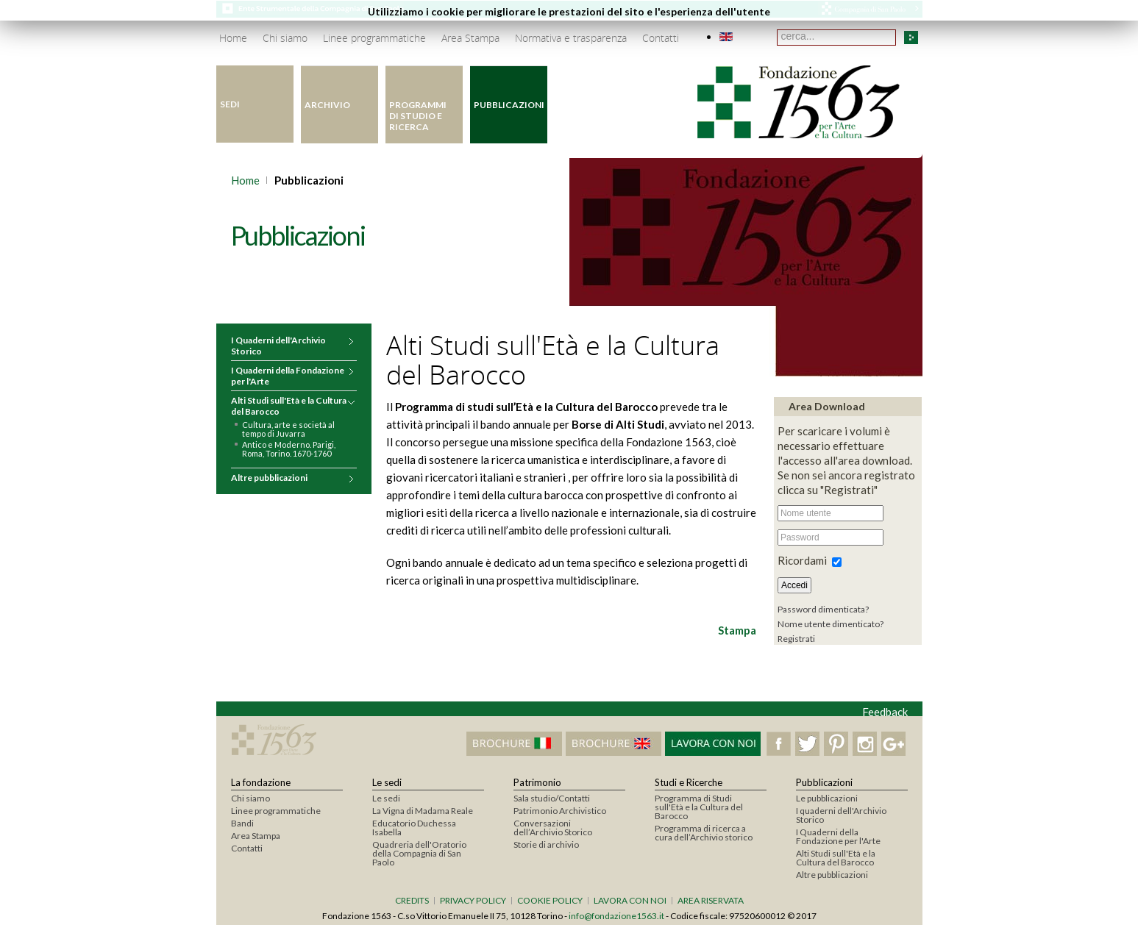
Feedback (885, 711)
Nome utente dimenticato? (830, 623)
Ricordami (802, 560)
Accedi (794, 585)
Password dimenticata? (823, 609)
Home (245, 180)
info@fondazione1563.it (616, 915)
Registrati (796, 638)
